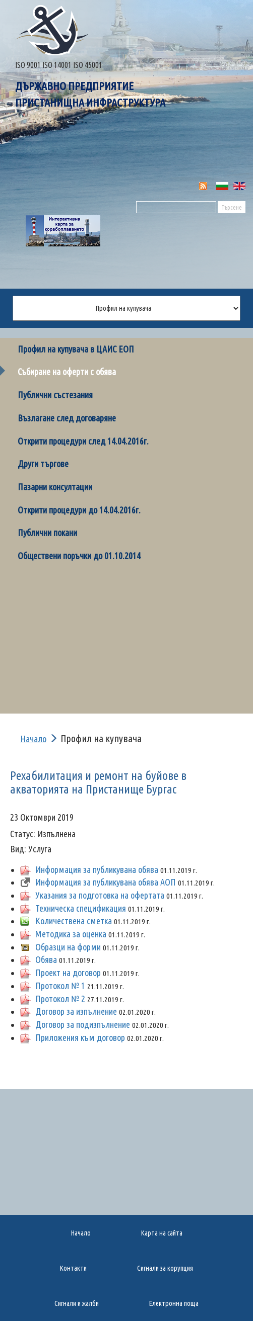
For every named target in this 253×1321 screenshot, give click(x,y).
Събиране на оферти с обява (67, 372)
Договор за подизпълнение (82, 1024)
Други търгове (43, 464)
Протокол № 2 (60, 999)
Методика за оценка (70, 934)
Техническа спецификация (80, 908)
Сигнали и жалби (76, 1303)
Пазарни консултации (55, 487)
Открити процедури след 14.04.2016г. (83, 441)
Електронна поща (174, 1303)
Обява (46, 959)
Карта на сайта (161, 1233)
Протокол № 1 (60, 986)
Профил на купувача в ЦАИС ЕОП (76, 349)
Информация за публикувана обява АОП (105, 882)
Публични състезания (55, 395)
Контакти (73, 1268)
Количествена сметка (73, 921)
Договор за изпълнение (76, 1011)
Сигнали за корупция (165, 1268)
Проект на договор (68, 972)
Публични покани (47, 532)
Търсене (231, 207)
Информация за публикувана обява (96, 869)
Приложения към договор (80, 1037)
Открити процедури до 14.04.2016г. (79, 510)
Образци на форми (68, 947)
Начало (33, 739)
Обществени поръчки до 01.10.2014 (79, 556)
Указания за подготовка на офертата (99, 895)
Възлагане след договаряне (67, 418)
